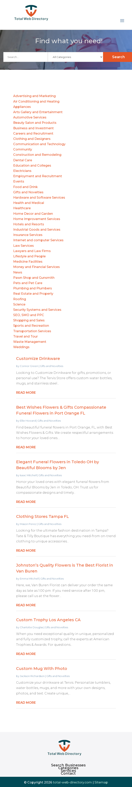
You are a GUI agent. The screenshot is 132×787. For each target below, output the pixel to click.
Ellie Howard (28, 420)
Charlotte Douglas (31, 627)
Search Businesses (68, 765)
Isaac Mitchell (28, 475)
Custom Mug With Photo (41, 668)
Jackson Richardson (32, 676)
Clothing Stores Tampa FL (42, 516)
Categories (68, 768)
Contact (68, 773)
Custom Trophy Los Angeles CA (48, 619)
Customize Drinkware (38, 358)
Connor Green (29, 366)
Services (68, 770)
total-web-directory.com (72, 782)
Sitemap (101, 782)
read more (26, 392)
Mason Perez (28, 524)
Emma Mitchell (29, 578)
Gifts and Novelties (51, 366)
